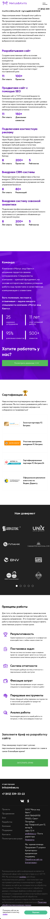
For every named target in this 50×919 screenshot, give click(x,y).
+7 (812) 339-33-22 (13, 793)
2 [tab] (21, 586)
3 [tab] (25, 586)
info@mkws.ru (10, 787)
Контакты (6, 834)
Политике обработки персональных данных (24, 903)
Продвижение (8, 813)
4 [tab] (29, 586)
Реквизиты (29, 839)
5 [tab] (33, 586)
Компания (6, 826)
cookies (22, 877)
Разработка (7, 822)
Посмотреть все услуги (12, 838)
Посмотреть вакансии (26, 363)
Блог (4, 818)
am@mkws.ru (30, 833)
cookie (5, 914)
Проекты (6, 809)
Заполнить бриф (25, 763)
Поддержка (7, 830)
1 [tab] (17, 586)
